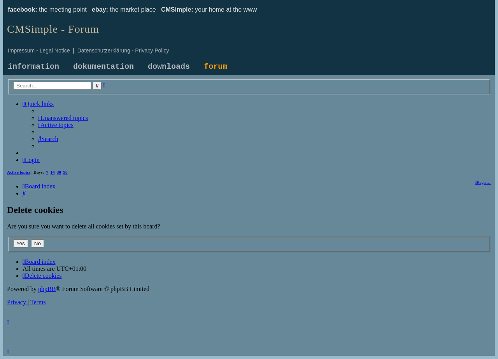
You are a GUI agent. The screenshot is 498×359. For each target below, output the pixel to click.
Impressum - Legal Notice (39, 50)
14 (53, 172)
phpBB (47, 289)
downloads (169, 66)
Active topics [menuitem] (18, 172)
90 (65, 172)
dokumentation (103, 66)
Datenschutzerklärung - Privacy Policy (123, 50)
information (33, 66)
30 (59, 172)
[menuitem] (63, 118)
